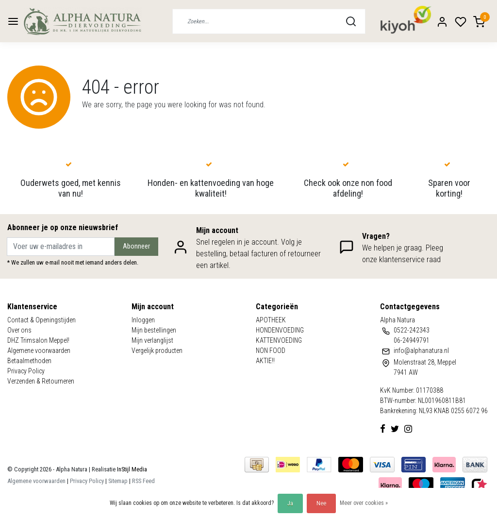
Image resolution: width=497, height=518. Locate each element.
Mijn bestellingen (154, 330)
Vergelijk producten (157, 350)
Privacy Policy (26, 371)
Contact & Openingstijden (41, 320)
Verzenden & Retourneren (40, 381)
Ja (290, 503)
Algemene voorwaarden (38, 350)
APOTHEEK (271, 320)
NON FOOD (270, 350)
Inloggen (143, 320)
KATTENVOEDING (279, 340)
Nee (321, 503)
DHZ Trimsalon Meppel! (38, 340)
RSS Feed (143, 481)
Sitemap (118, 481)
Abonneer (136, 246)
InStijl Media (131, 469)
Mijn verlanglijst (152, 340)
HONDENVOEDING (280, 330)
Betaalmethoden (29, 361)
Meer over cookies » (364, 503)
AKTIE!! (265, 361)
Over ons (19, 330)
